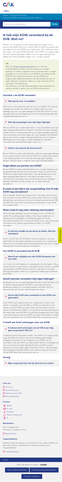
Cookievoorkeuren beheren (44, 470)
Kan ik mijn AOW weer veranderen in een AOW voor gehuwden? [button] (30, 296)
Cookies (43, 465)
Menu (6, 11)
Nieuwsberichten (12, 396)
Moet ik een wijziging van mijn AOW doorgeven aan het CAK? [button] (29, 258)
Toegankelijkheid (11, 452)
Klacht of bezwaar (14, 415)
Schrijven (10, 412)
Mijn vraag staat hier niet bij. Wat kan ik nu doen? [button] (29, 363)
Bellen (9, 406)
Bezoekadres (9, 434)
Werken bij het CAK (13, 393)
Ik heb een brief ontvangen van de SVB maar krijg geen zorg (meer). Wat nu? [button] (28, 329)
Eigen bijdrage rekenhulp (24, 66)
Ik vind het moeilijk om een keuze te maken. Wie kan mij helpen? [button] (30, 232)
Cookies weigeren (32, 476)
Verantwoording (12, 390)
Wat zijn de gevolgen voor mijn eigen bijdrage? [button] (27, 122)
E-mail (9, 409)
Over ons (9, 387)
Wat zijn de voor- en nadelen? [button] (19, 101)
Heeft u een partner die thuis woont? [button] (23, 148)
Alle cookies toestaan (17, 470)
